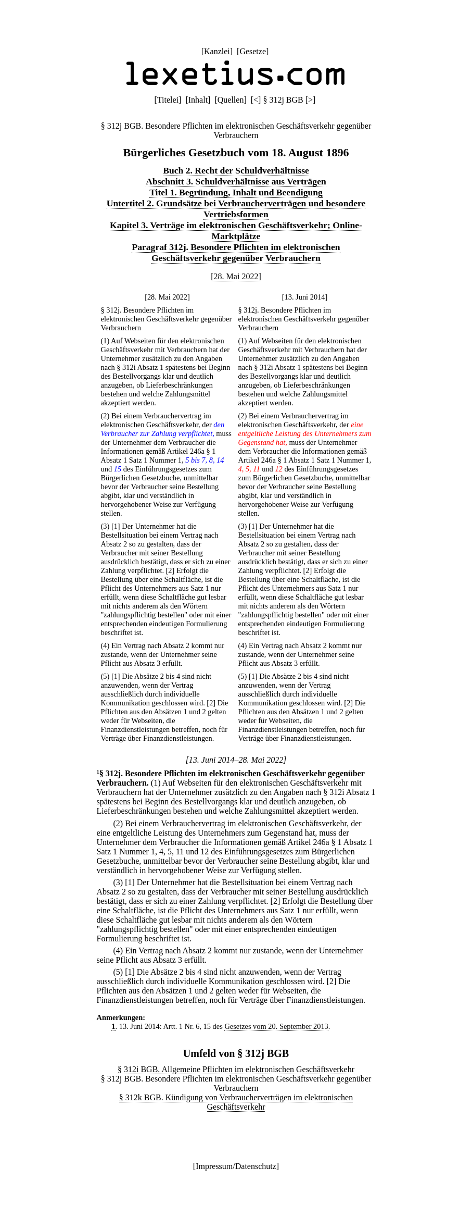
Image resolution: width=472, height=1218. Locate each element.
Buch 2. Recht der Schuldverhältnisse (236, 170)
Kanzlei (217, 51)
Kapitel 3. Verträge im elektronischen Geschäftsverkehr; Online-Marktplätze (236, 230)
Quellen (231, 99)
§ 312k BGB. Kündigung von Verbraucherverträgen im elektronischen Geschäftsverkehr (236, 1102)
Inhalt (198, 99)
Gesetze (252, 51)
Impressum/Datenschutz (236, 1166)
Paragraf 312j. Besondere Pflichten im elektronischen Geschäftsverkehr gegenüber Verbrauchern (236, 252)
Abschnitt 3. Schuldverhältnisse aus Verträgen (236, 181)
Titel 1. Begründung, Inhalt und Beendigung (236, 192)
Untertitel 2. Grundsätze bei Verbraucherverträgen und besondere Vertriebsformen (236, 208)
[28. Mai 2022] (236, 276)
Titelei (167, 99)
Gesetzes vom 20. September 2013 (276, 1026)
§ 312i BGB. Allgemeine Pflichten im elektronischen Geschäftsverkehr (236, 1069)
